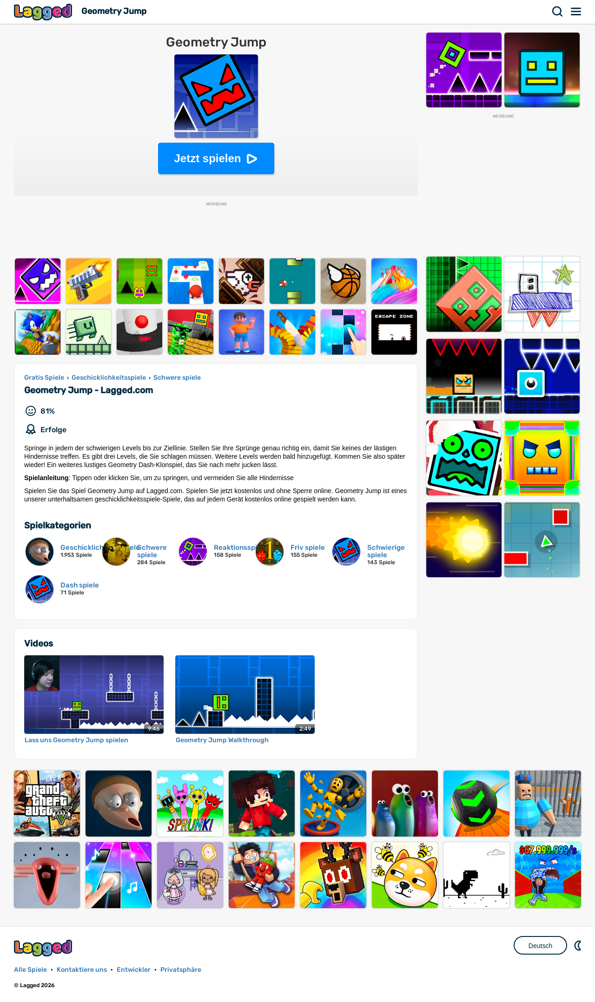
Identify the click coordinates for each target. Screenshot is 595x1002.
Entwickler (134, 970)
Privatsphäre (180, 970)
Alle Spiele (30, 970)
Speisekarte (576, 11)
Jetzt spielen (207, 158)
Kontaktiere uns (82, 970)
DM (578, 945)
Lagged (44, 12)
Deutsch (540, 945)
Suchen (558, 11)
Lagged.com (44, 948)
